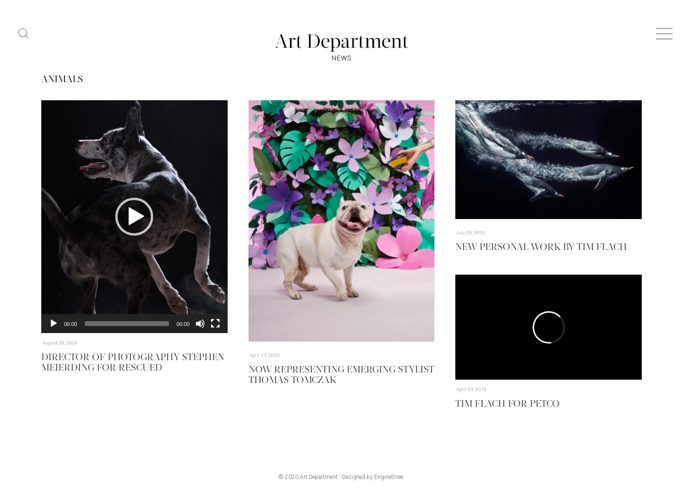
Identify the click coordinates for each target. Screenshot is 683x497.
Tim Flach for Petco (507, 404)
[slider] (127, 323)
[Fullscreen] (215, 323)
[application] (134, 216)
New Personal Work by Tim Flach (541, 247)
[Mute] (200, 323)
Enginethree (388, 477)
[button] (134, 217)
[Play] (53, 323)
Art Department (319, 477)
